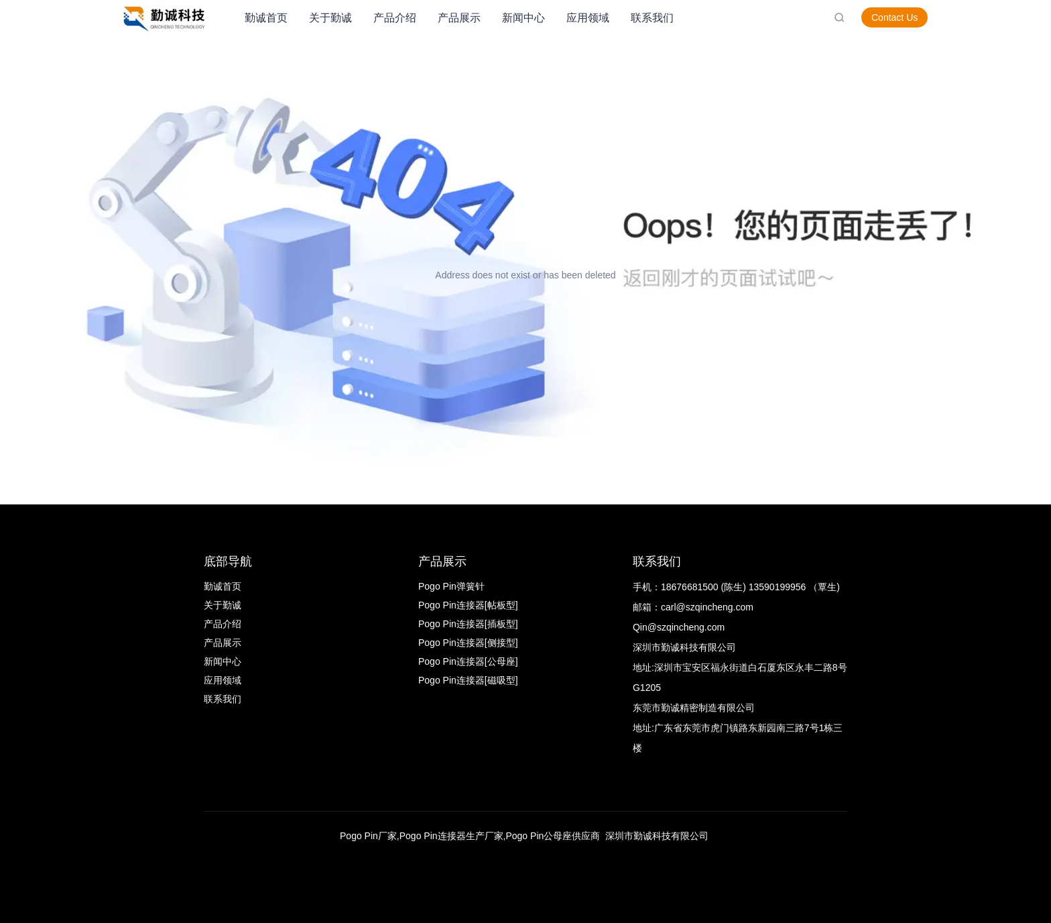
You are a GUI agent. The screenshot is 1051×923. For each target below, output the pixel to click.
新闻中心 (523, 17)
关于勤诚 (330, 17)
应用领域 (587, 17)
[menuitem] (266, 18)
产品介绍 (394, 17)
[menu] (534, 18)
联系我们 (652, 17)
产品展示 (459, 17)
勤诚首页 (266, 17)
